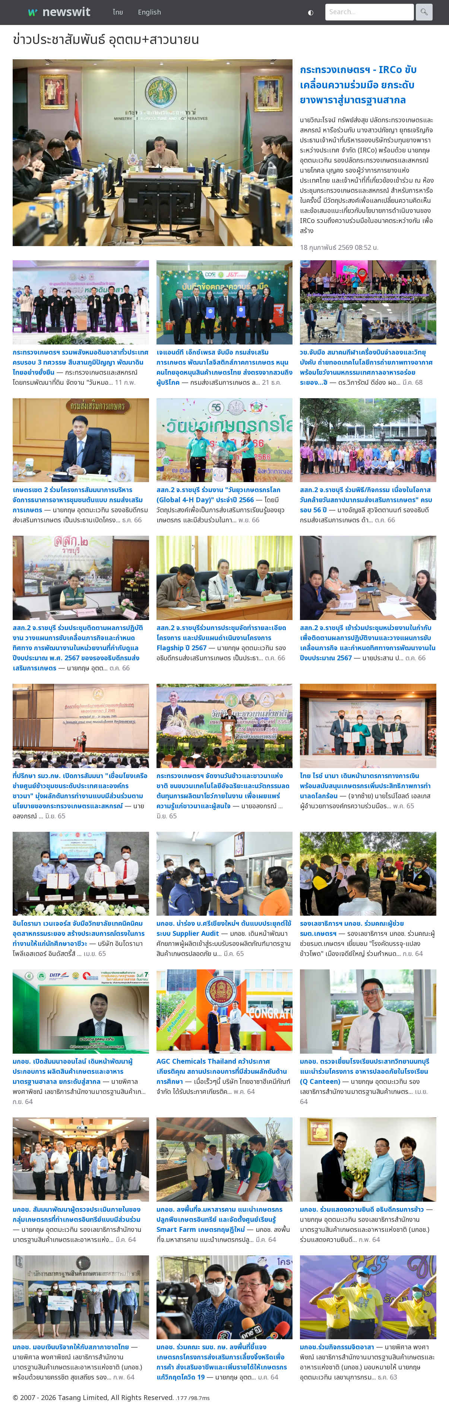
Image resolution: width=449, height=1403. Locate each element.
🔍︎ (424, 12)
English (149, 12)
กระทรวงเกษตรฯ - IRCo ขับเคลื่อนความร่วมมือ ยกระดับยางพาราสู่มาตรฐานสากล (358, 85)
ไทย (118, 12)
